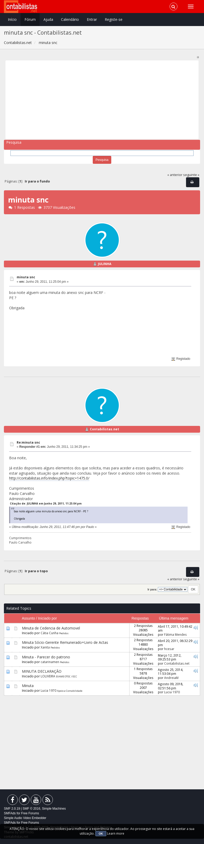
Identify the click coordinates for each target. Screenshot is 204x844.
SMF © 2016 (31, 808)
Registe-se (113, 19)
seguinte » (191, 175)
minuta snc (26, 277)
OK (101, 833)
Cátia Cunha (49, 633)
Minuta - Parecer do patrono (46, 656)
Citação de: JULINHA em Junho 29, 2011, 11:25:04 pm (46, 503)
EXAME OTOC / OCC (66, 676)
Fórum (30, 19)
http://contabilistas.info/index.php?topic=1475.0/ (49, 478)
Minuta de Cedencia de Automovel (51, 628)
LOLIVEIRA (48, 676)
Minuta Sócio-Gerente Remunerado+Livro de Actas (65, 642)
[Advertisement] (100, 99)
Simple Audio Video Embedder (25, 818)
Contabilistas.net (104, 429)
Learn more (115, 833)
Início (12, 19)
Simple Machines (54, 808)
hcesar (169, 649)
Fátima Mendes (175, 634)
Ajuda (48, 19)
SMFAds (10, 813)
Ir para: (152, 589)
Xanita (45, 647)
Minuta (28, 685)
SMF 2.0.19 (12, 808)
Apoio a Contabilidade (69, 690)
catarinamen (50, 662)
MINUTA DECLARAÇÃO (41, 671)
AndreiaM (171, 678)
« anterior (174, 175)
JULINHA (104, 264)
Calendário (70, 19)
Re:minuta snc (28, 442)
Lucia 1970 (48, 690)
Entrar (92, 19)
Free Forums (30, 813)
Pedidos (64, 633)
